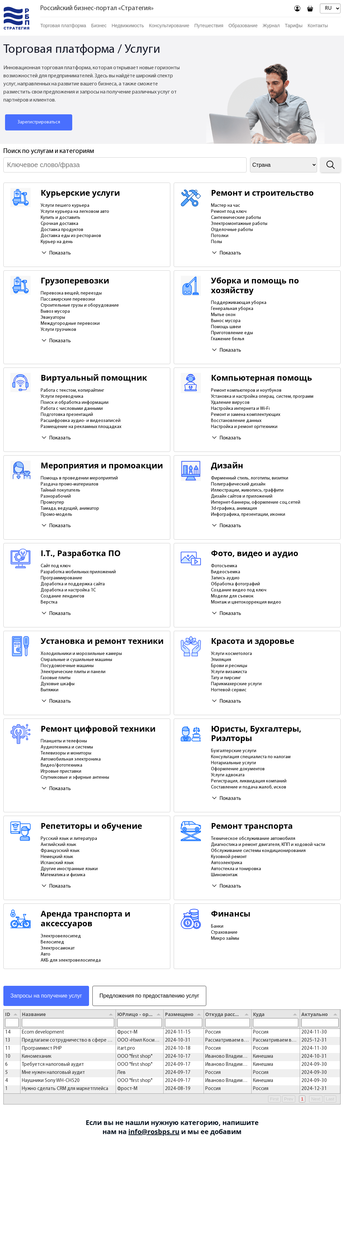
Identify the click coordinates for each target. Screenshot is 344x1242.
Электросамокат (58, 948)
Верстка (49, 602)
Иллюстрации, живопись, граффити (247, 490)
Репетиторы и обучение (91, 826)
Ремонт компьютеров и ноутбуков (246, 390)
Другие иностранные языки (69, 868)
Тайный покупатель (60, 490)
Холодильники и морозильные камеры (81, 653)
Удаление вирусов (230, 402)
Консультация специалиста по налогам (251, 757)
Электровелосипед (61, 936)
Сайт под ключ (56, 566)
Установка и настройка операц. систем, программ (262, 396)
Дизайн (227, 465)
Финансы (230, 914)
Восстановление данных (236, 420)
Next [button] (315, 1098)
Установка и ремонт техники (102, 641)
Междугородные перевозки (70, 323)
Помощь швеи (226, 326)
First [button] (274, 1098)
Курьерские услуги (80, 193)
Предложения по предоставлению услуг (149, 996)
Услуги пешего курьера (65, 205)
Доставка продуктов (62, 229)
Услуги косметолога (231, 653)
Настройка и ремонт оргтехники (244, 426)
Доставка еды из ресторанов (71, 235)
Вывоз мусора (55, 311)
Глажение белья (227, 339)
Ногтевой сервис (229, 690)
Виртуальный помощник (94, 378)
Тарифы (294, 25)
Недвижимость (128, 25)
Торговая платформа (63, 25)
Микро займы (225, 938)
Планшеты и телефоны (64, 741)
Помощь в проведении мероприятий (79, 478)
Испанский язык (57, 862)
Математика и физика (63, 875)
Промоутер (52, 502)
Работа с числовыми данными (72, 408)
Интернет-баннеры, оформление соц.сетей (255, 502)
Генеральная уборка (232, 308)
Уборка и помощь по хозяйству (255, 285)
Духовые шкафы (58, 684)
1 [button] (302, 1098)
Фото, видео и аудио (254, 553)
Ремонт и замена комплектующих (245, 414)
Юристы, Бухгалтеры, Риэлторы (256, 733)
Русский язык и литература (69, 838)
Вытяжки (49, 690)
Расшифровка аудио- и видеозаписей (81, 420)
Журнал (271, 25)
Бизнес (98, 25)
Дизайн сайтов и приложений (241, 496)
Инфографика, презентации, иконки (248, 514)
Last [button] (330, 1098)
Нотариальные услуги (233, 763)
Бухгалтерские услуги (233, 750)
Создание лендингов (62, 596)
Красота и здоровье (252, 641)
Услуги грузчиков (58, 329)
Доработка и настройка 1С (68, 590)
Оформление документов (238, 769)
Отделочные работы (232, 229)
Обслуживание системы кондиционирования (258, 850)
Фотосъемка (224, 566)
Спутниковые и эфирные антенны (75, 777)
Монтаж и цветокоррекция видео (246, 602)
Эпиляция (221, 659)
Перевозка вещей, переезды (71, 293)
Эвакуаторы (53, 317)
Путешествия (209, 25)
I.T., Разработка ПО (81, 553)
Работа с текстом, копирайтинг (72, 390)
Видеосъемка (225, 572)
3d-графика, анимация (234, 508)
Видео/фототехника (61, 765)
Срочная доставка (59, 223)
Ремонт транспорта (252, 826)
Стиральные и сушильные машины (76, 659)
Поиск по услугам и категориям (48, 151)
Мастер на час (225, 205)
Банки (217, 926)
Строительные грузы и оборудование (80, 305)
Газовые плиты (56, 678)
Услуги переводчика (62, 396)
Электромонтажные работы (239, 223)
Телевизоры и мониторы (66, 753)
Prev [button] (288, 1098)
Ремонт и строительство (262, 193)
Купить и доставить (60, 217)
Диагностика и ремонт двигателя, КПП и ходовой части (268, 844)
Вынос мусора (226, 320)
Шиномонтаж (224, 875)
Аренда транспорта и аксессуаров (85, 918)
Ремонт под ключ (229, 211)
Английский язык (58, 844)
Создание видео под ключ (238, 590)
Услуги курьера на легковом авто (75, 211)
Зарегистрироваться (38, 122)
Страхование (224, 932)
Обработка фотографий (235, 584)
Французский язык (60, 850)
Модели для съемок (232, 596)
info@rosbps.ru (153, 1131)
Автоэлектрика (226, 862)
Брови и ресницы (229, 665)
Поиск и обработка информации (75, 402)
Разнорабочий (56, 496)
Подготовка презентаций (67, 414)
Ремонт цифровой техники (98, 729)
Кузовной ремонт (229, 856)
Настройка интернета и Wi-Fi (240, 408)
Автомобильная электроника (71, 759)
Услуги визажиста (229, 671)
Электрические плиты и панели (73, 671)
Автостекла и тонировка (236, 868)
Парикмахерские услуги (236, 684)
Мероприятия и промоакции (102, 465)
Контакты (318, 25)
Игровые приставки (61, 771)
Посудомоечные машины (67, 665)
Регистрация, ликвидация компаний (249, 781)
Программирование (61, 578)
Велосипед (52, 942)
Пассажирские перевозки (68, 299)
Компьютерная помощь (261, 378)
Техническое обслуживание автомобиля (253, 838)
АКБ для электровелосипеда (71, 960)
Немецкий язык (57, 856)
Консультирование (169, 25)
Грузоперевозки (75, 280)
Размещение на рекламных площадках (81, 426)
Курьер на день (57, 241)
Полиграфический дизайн (238, 484)
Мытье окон (223, 314)
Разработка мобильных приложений (78, 572)
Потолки (219, 235)
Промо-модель (56, 514)
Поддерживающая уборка (238, 302)
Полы (216, 241)
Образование (243, 25)
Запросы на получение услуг (46, 996)
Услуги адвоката (228, 775)
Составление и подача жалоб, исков (248, 787)
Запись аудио (225, 578)
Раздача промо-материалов (69, 484)
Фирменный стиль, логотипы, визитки (249, 478)
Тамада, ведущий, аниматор (70, 508)
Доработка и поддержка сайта (73, 584)
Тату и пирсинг (226, 678)
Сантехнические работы (236, 217)
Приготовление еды (232, 333)
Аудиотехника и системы (67, 747)
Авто (45, 954)
